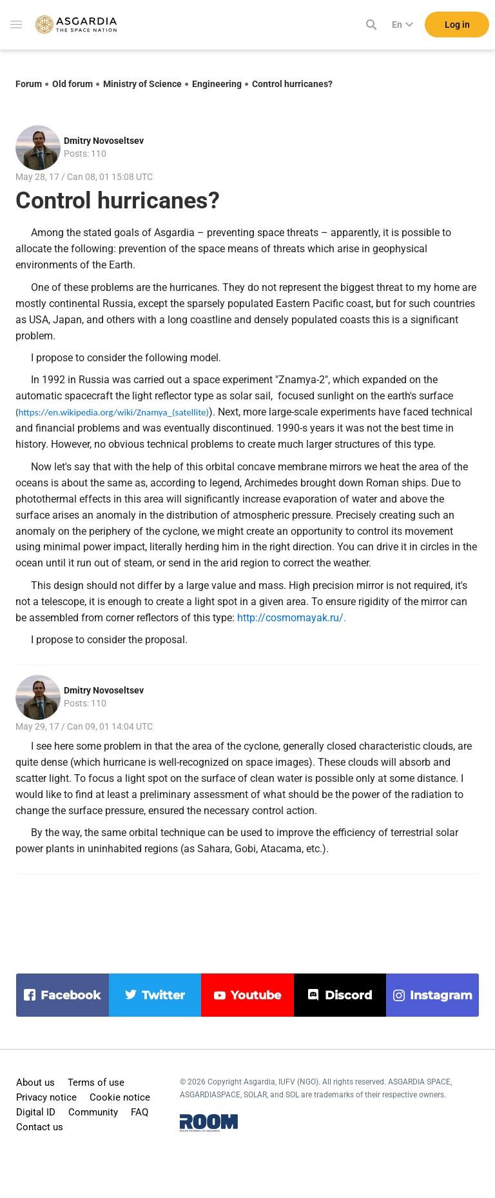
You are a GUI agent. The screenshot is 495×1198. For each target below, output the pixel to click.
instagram (441, 995)
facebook (71, 995)
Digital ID (35, 1112)
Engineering (217, 84)
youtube (256, 995)
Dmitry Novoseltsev (104, 140)
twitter (163, 995)
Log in (457, 25)
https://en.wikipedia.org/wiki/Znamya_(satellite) (114, 412)
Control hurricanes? (292, 84)
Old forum (72, 84)
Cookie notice (120, 1097)
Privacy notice (46, 1097)
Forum (28, 84)
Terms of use (96, 1082)
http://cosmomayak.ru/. (291, 618)
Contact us (39, 1127)
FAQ (139, 1112)
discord (348, 995)
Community (93, 1112)
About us (35, 1082)
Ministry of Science (142, 84)
